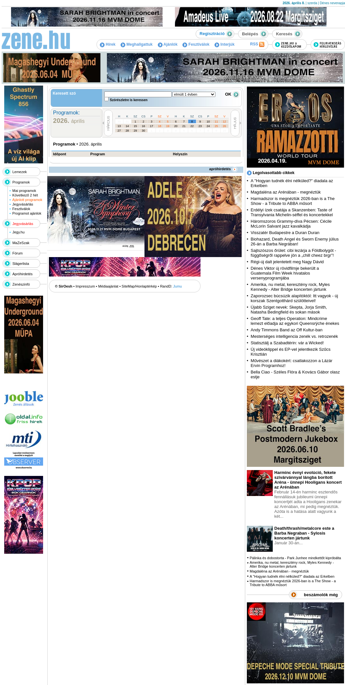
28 (127, 130)
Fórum (17, 253)
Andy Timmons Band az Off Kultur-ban (287, 329)
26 (224, 126)
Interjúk (224, 44)
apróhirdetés (223, 169)
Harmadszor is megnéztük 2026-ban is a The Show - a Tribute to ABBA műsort (293, 201)
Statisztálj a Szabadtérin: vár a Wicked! (287, 342)
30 (119, 121)
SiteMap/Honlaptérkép (139, 286)
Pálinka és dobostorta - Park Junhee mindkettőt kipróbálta (295, 558)
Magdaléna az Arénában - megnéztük (286, 192)
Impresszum (85, 286)
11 (216, 121)
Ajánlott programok (27, 200)
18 (159, 126)
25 (216, 126)
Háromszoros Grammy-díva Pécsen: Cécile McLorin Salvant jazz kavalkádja (291, 224)
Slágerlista (20, 264)
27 (119, 130)
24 (208, 126)
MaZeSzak (20, 243)
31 (127, 121)
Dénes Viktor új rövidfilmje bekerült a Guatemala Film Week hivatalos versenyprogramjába (285, 273)
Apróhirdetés (22, 274)
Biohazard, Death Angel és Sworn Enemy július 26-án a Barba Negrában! (295, 241)
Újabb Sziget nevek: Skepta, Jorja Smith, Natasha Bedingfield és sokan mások (289, 309)
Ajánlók (168, 44)
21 (184, 126)
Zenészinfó (21, 284)
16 (143, 126)
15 (135, 126)
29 (135, 130)
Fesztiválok (195, 44)
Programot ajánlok (26, 213)
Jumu (177, 286)
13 (119, 126)
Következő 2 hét (25, 195)
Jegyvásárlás (22, 204)
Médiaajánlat (108, 286)
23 (200, 126)
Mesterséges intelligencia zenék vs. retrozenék (294, 336)
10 (208, 121)
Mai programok (24, 191)
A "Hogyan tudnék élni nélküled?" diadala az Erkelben (292, 576)
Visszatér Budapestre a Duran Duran (285, 232)
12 (224, 121)
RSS (257, 44)
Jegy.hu (18, 232)
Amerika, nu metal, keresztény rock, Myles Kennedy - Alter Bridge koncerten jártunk (290, 287)
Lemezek (19, 172)
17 (151, 126)
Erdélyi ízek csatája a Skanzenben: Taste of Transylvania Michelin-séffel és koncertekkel (292, 212)
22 (192, 126)
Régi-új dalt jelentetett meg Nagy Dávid (287, 261)
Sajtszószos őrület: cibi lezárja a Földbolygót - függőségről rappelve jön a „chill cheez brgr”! (293, 253)
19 (167, 126)
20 (176, 126)
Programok (21, 182)
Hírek (107, 44)
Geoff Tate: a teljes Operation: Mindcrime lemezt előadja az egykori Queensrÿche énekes (295, 321)
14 (127, 126)
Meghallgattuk (137, 44)
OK (232, 94)
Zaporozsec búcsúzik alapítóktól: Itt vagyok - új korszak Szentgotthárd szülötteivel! (294, 298)
